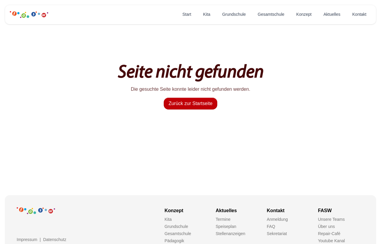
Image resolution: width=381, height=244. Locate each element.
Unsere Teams (331, 219)
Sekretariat (277, 233)
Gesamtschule (271, 14)
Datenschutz (54, 239)
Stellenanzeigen (230, 233)
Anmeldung (277, 219)
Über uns (326, 226)
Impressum (27, 239)
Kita (206, 14)
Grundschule (234, 14)
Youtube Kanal (331, 240)
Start (186, 14)
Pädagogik (174, 240)
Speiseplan (226, 226)
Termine (223, 219)
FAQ (271, 226)
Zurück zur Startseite (190, 103)
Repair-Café (329, 233)
